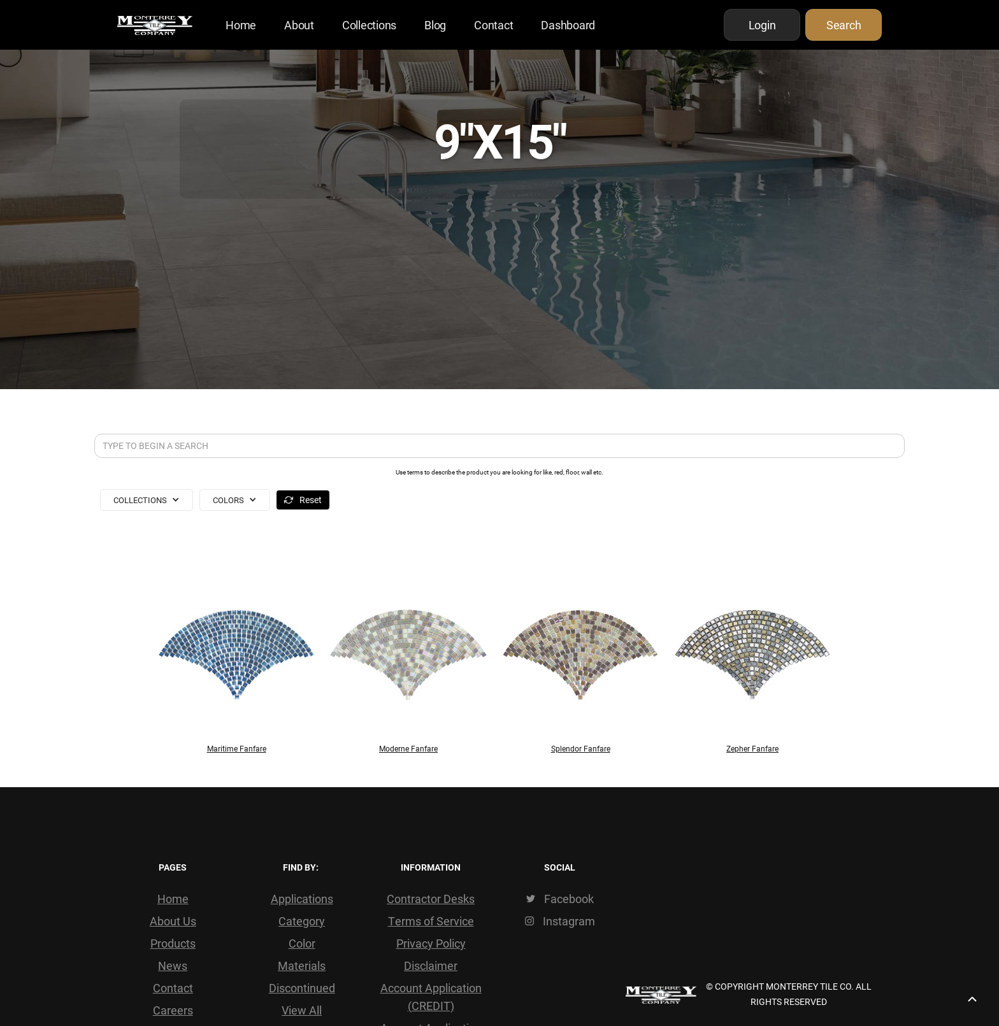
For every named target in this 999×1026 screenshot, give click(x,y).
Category (301, 921)
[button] (146, 500)
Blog (435, 24)
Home (241, 24)
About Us (173, 921)
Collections (369, 24)
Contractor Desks (431, 898)
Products (173, 943)
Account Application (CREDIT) (431, 996)
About (299, 24)
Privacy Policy (431, 943)
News (172, 965)
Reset (310, 500)
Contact (493, 24)
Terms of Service (431, 921)
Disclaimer (430, 965)
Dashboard (568, 24)
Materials (302, 965)
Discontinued (302, 987)
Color (302, 943)
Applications (302, 898)
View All (302, 1010)
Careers (173, 1010)
